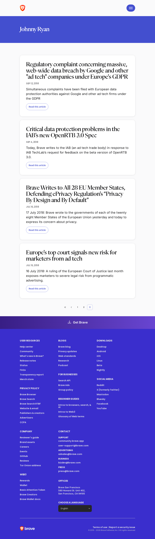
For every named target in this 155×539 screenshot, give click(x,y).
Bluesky (101, 399)
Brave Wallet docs (30, 499)
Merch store (27, 379)
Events (23, 451)
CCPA (23, 422)
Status (24, 365)
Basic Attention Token (32, 489)
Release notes (28, 360)
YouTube (102, 408)
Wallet (23, 485)
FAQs (23, 370)
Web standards (67, 356)
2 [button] (83, 307)
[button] (65, 307)
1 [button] (77, 307)
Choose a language (71, 502)
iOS (99, 356)
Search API (64, 380)
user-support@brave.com (73, 445)
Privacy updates (67, 351)
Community (26, 351)
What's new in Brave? (32, 356)
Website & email (29, 408)
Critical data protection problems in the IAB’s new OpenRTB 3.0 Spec (73, 132)
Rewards (25, 480)
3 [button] (90, 307)
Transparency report (32, 374)
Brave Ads (64, 385)
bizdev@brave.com (69, 462)
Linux (99, 360)
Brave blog (64, 346)
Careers (24, 446)
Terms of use (100, 527)
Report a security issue (122, 527)
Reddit (100, 385)
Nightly (101, 370)
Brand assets (27, 442)
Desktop (101, 346)
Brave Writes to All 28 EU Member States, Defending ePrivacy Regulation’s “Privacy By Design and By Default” (75, 194)
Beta (99, 365)
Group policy (65, 389)
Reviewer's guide (29, 437)
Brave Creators (28, 494)
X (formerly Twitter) (108, 389)
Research (63, 360)
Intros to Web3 (66, 411)
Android (101, 351)
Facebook (102, 403)
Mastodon (103, 394)
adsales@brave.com (75, 454)
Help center (26, 346)
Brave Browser (28, 394)
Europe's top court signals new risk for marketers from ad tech (71, 256)
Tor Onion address (30, 465)
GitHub (24, 456)
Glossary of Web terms (71, 416)
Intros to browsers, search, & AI (74, 406)
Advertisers (26, 417)
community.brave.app (71, 440)
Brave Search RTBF (30, 403)
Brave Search (27, 399)
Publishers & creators (32, 413)
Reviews (24, 460)
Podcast (63, 365)
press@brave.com (68, 471)
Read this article (37, 106)
